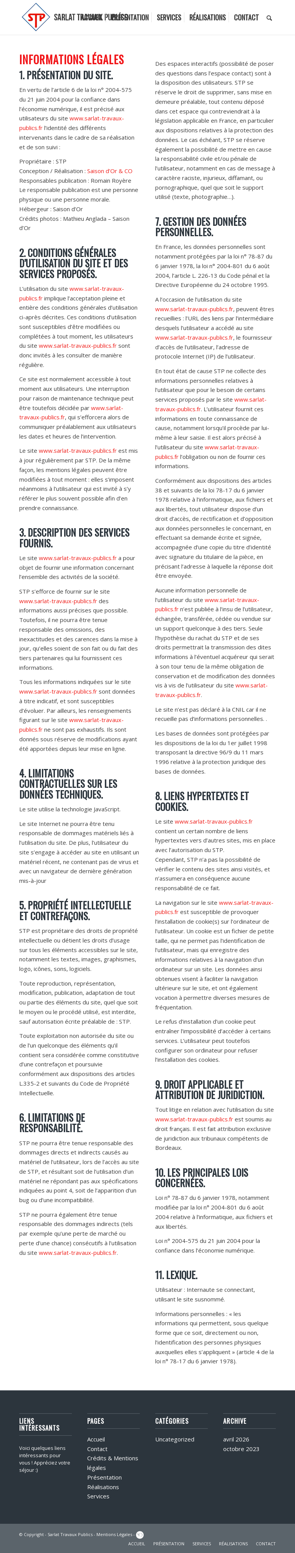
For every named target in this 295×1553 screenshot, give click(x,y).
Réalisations (103, 1487)
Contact (97, 1449)
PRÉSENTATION (168, 1543)
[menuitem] (92, 17)
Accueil (96, 1439)
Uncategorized (174, 1439)
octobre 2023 (241, 1449)
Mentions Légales (114, 1534)
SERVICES (201, 1543)
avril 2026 (236, 1439)
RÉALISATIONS (233, 1543)
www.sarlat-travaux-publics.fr (78, 345)
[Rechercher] (269, 17)
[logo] (75, 17)
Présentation (104, 1477)
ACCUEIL (136, 1543)
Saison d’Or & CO (110, 171)
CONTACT (266, 1543)
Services (98, 1496)
